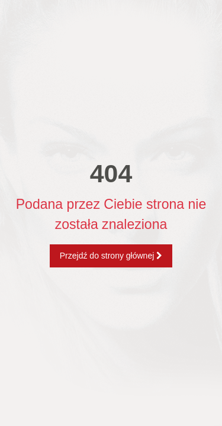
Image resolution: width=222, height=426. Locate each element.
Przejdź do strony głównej (111, 255)
